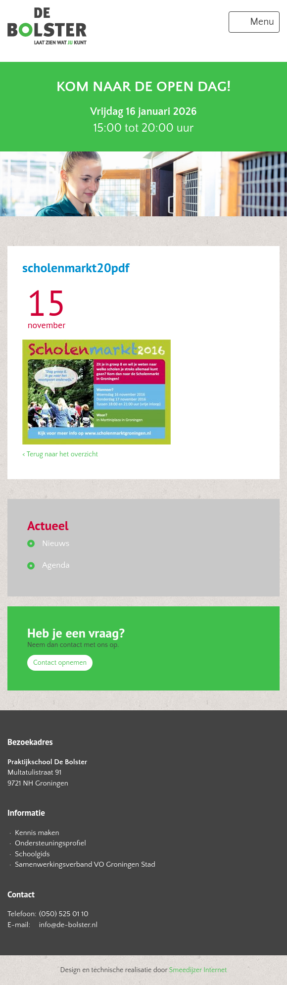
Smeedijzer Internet (198, 970)
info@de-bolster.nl (68, 925)
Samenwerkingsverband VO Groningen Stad (85, 864)
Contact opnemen (60, 663)
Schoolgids (32, 854)
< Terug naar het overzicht (60, 454)
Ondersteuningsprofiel (50, 843)
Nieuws (55, 543)
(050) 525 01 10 (64, 914)
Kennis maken (37, 833)
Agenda (56, 565)
